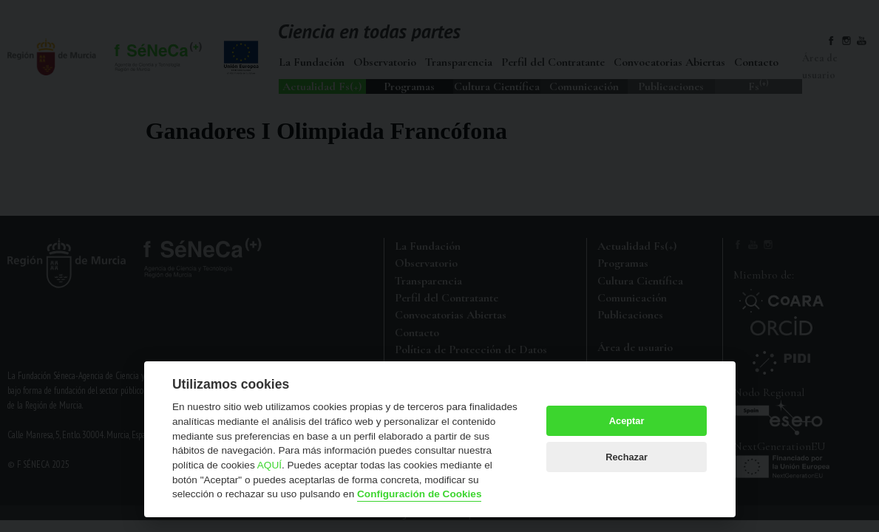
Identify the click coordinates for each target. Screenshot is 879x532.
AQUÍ (269, 465)
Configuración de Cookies (419, 493)
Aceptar (627, 420)
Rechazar (626, 457)
